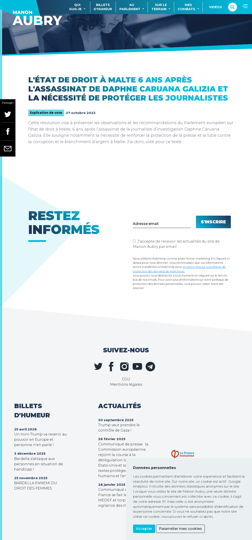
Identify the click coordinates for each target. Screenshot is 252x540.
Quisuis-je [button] (75, 7)
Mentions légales (126, 384)
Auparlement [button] (129, 7)
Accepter (144, 529)
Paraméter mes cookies (180, 529)
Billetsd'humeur (103, 7)
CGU (126, 379)
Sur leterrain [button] (159, 7)
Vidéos (215, 7)
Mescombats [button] (186, 7)
